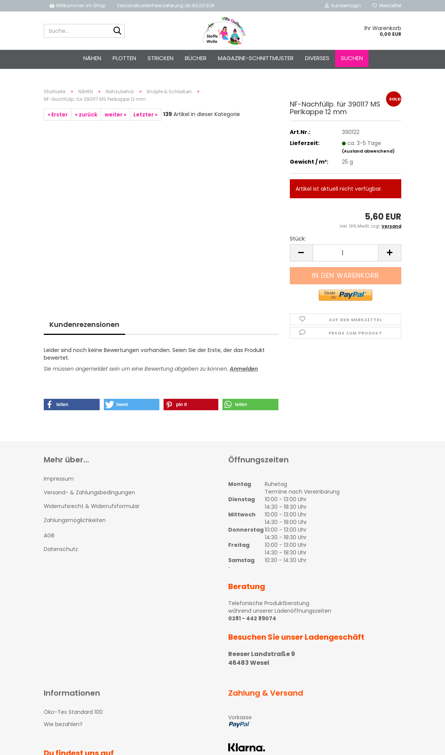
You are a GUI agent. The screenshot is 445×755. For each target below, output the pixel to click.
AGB (49, 535)
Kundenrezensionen (84, 324)
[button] (72, 404)
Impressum (59, 479)
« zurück (86, 114)
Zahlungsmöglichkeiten (75, 520)
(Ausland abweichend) (368, 151)
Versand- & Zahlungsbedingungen (89, 492)
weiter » (115, 114)
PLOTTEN (124, 58)
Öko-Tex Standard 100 (73, 712)
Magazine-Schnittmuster (256, 58)
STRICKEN (160, 58)
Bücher (196, 58)
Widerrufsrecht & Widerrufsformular (92, 506)
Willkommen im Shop (77, 5)
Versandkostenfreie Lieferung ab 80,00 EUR (166, 5)
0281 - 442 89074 (252, 618)
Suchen (352, 58)
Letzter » (145, 114)
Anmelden (244, 369)
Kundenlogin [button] (343, 5)
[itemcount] (345, 252)
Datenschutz (61, 549)
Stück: (298, 238)
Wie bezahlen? (63, 724)
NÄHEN (92, 58)
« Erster (58, 114)
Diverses (317, 58)
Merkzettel (386, 5)
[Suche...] (117, 31)
